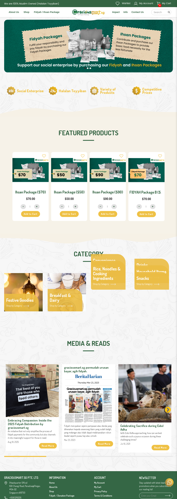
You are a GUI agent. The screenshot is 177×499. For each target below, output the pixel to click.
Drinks (142, 265)
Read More (48, 445)
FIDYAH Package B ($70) (148, 192)
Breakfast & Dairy (60, 297)
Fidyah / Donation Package (61, 495)
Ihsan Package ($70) (30, 192)
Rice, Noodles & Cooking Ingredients (107, 273)
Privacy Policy (100, 491)
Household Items (151, 271)
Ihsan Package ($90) (107, 192)
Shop (51, 491)
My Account (99, 482)
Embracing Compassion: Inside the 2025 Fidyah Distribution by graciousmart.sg (30, 424)
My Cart (97, 487)
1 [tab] (25, 456)
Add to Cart (30, 213)
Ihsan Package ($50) (69, 192)
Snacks (142, 278)
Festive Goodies (20, 300)
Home (52, 482)
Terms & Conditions (103, 495)
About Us (53, 487)
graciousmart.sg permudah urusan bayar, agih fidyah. (86, 369)
